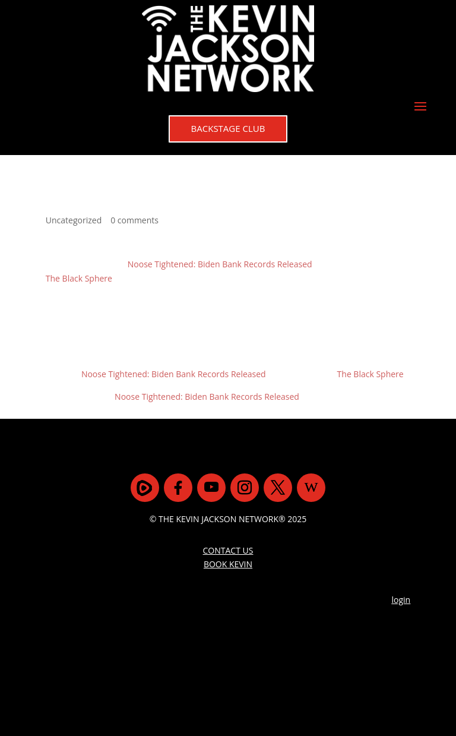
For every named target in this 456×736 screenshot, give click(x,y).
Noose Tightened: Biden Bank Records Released (220, 264)
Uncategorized (74, 220)
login (401, 599)
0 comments (134, 220)
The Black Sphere (79, 278)
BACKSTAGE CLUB (228, 128)
